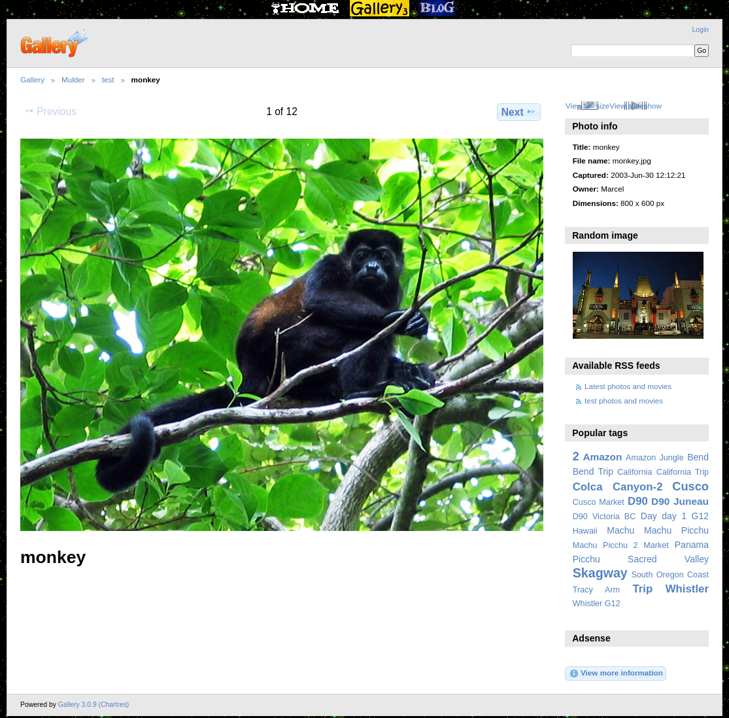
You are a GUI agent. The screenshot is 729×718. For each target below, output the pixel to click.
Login (700, 29)
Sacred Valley (668, 559)
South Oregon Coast (670, 574)
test (108, 79)
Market (656, 545)
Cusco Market (598, 502)
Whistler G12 (596, 603)
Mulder (73, 79)
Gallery (32, 79)
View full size (587, 105)
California (634, 472)
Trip (642, 589)
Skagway (600, 573)
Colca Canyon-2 (618, 487)
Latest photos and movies (628, 386)
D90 (638, 501)
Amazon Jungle (655, 457)
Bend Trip (593, 471)
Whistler (687, 589)
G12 (700, 516)
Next (518, 112)
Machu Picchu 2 (605, 545)
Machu (620, 530)
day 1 (674, 516)
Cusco (690, 486)
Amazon (602, 456)
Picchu (586, 559)
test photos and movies (624, 400)
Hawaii (585, 531)
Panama (692, 544)
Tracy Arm (596, 589)
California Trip (682, 472)
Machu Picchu (676, 530)
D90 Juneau (680, 501)
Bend (698, 457)
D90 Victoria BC (604, 516)
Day (649, 516)
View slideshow (635, 105)
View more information (616, 673)
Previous (50, 111)
